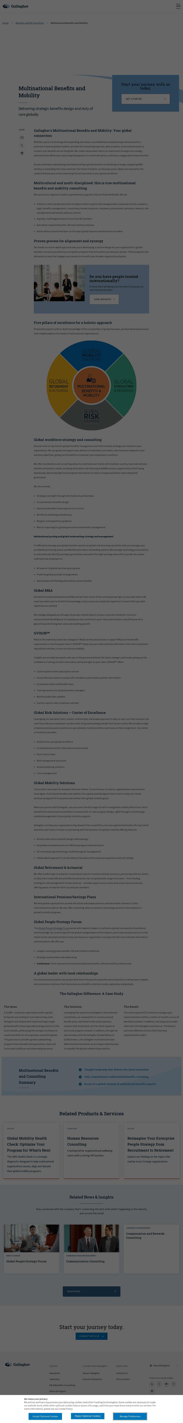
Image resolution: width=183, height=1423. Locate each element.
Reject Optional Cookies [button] (88, 1416)
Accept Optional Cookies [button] (45, 1416)
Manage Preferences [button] (130, 1416)
